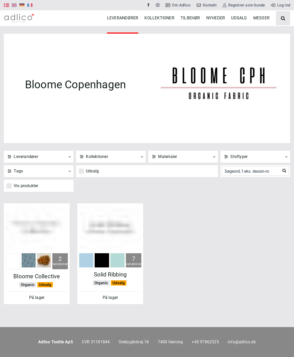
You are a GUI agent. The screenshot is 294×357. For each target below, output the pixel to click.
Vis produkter (26, 201)
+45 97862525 (205, 341)
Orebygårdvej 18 (134, 341)
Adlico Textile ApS (55, 341)
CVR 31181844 (96, 341)
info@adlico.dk (242, 341)
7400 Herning (170, 341)
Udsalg (92, 186)
